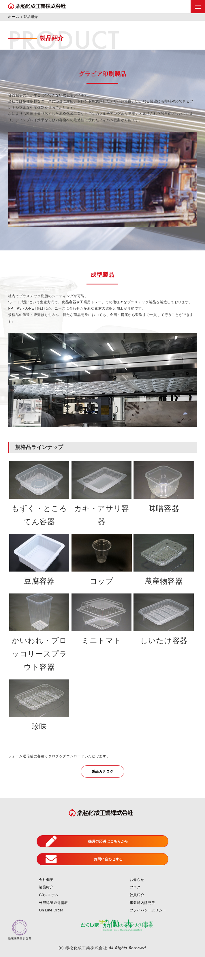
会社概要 (46, 880)
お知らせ (137, 880)
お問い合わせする (84, 859)
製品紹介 (46, 887)
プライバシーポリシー (148, 910)
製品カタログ (103, 771)
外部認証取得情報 (53, 903)
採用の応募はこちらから (87, 841)
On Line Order (51, 910)
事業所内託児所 (142, 903)
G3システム (49, 895)
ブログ (135, 887)
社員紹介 (137, 895)
